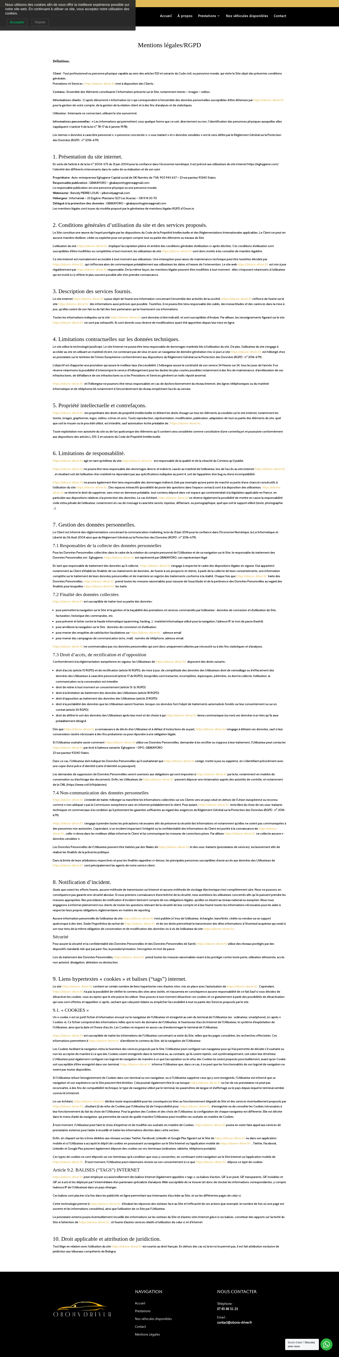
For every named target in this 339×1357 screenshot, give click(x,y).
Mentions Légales (147, 1334)
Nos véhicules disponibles (247, 16)
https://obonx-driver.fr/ (100, 84)
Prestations (207, 16)
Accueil (166, 16)
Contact (280, 16)
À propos (184, 16)
